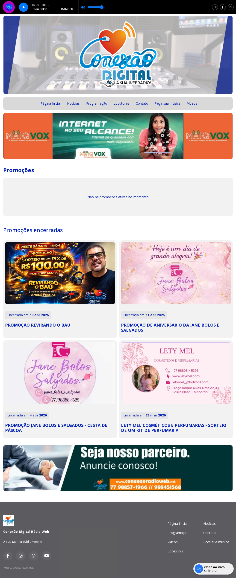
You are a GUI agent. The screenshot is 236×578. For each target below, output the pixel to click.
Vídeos (192, 103)
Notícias (73, 103)
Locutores (121, 103)
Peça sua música (167, 103)
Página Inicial (51, 103)
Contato (142, 103)
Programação (96, 103)
